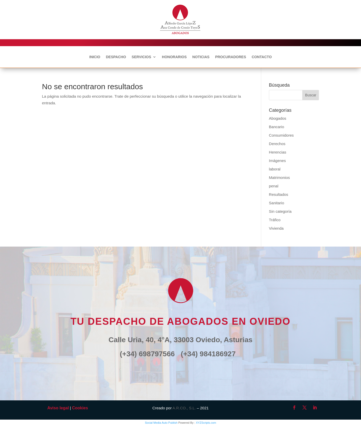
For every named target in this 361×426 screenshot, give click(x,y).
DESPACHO (116, 57)
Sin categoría (280, 211)
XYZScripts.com (206, 422)
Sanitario (276, 203)
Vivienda (276, 228)
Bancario (276, 127)
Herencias (277, 152)
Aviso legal (58, 408)
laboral (274, 169)
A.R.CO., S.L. (184, 408)
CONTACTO (262, 57)
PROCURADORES (230, 57)
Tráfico (274, 220)
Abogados (277, 118)
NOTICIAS (201, 57)
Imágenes (277, 160)
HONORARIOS (174, 57)
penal (273, 186)
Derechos (277, 143)
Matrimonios (279, 177)
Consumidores (281, 135)
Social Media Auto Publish (161, 422)
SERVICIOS (141, 57)
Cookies (80, 408)
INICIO (94, 57)
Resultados (278, 194)
